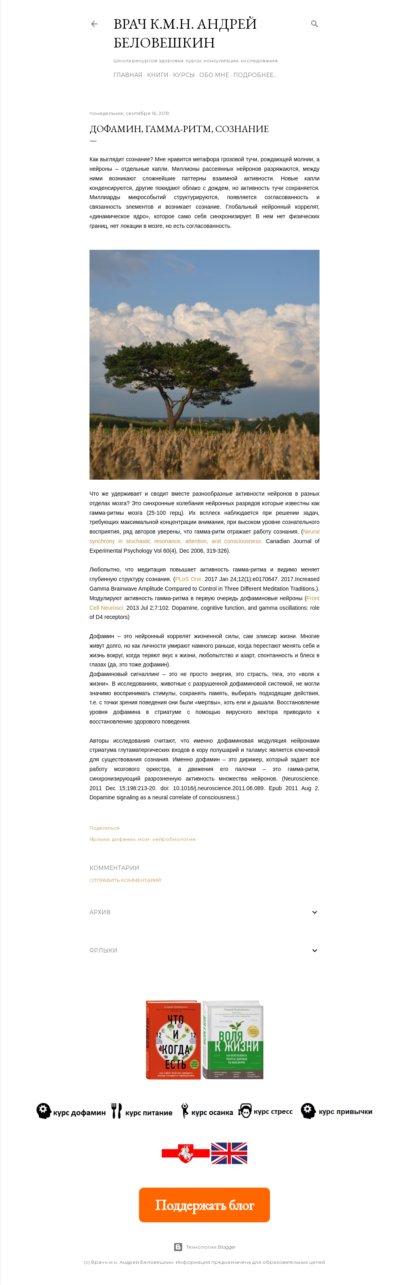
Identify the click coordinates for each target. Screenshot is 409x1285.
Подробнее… (255, 75)
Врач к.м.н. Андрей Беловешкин (185, 33)
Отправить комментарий (125, 880)
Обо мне (214, 75)
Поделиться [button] (104, 828)
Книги (158, 75)
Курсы (184, 75)
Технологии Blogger (204, 1247)
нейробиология (174, 839)
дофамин (123, 839)
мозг (144, 839)
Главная (128, 75)
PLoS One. (189, 579)
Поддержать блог (204, 1205)
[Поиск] (315, 22)
